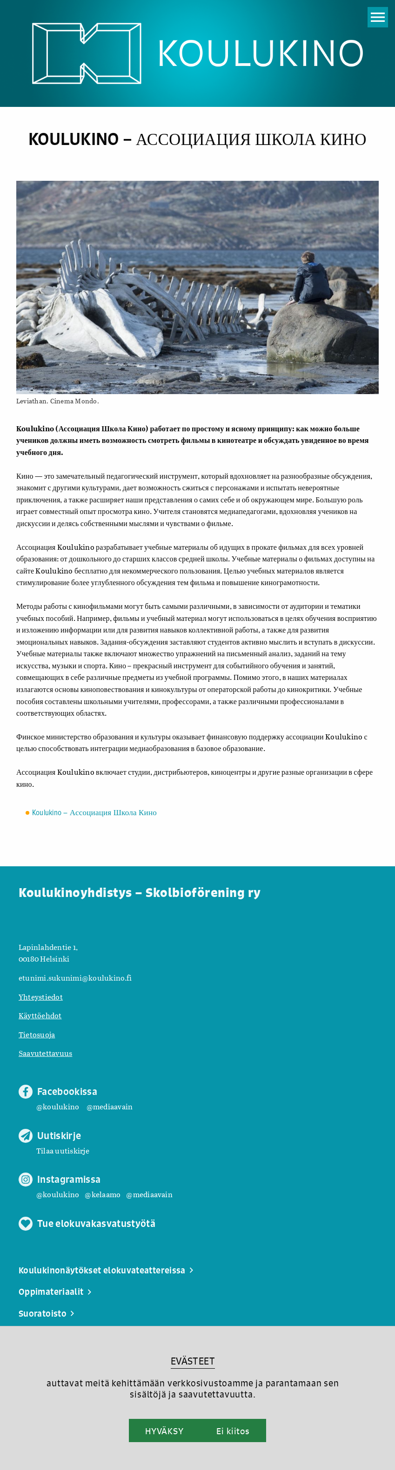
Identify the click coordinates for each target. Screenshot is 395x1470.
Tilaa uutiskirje (62, 1150)
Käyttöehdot (40, 1015)
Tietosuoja (37, 1034)
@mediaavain (110, 1106)
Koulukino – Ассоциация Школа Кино (94, 813)
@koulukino (57, 1106)
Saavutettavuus (45, 1053)
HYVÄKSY (164, 1431)
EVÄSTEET (193, 1361)
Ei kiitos (233, 1431)
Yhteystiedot (41, 996)
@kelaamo (103, 1194)
